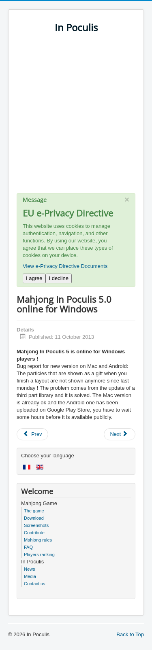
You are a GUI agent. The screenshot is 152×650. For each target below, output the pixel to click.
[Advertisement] (76, 117)
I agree (34, 278)
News (29, 569)
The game (34, 510)
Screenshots (36, 525)
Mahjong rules (38, 539)
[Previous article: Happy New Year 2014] (32, 434)
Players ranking (39, 554)
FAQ (28, 547)
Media (30, 576)
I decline (58, 278)
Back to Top (130, 634)
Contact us (34, 583)
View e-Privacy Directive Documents (65, 266)
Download (34, 518)
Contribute (34, 532)
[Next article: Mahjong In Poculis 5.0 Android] (119, 434)
